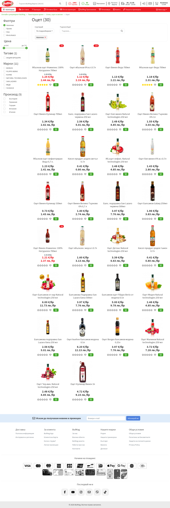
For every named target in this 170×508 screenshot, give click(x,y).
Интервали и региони (25, 437)
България (11, 98)
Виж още (161, 9)
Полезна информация (25, 433)
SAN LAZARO (11, 81)
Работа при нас (78, 445)
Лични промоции (51, 445)
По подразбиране (43, 31)
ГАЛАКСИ (10, 88)
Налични (10, 25)
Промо (9, 28)
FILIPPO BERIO (12, 71)
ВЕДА (8, 84)
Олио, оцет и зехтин (54, 14)
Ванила (104, 445)
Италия (10, 112)
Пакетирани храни (35, 14)
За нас (75, 433)
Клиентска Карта (51, 437)
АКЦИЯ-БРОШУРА (13, 57)
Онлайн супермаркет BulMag (13, 14)
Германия (11, 102)
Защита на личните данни (140, 441)
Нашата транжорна (109, 437)
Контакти (76, 448)
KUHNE (9, 74)
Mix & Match (11, 35)
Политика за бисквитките (139, 437)
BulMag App (48, 433)
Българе (104, 441)
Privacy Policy (134, 445)
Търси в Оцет (65, 27)
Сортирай (39, 27)
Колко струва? (50, 441)
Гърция (10, 105)
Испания (11, 108)
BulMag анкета (78, 441)
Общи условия (135, 433)
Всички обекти (78, 437)
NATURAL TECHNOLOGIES (16, 78)
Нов (7, 32)
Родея (103, 433)
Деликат (104, 448)
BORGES (9, 68)
